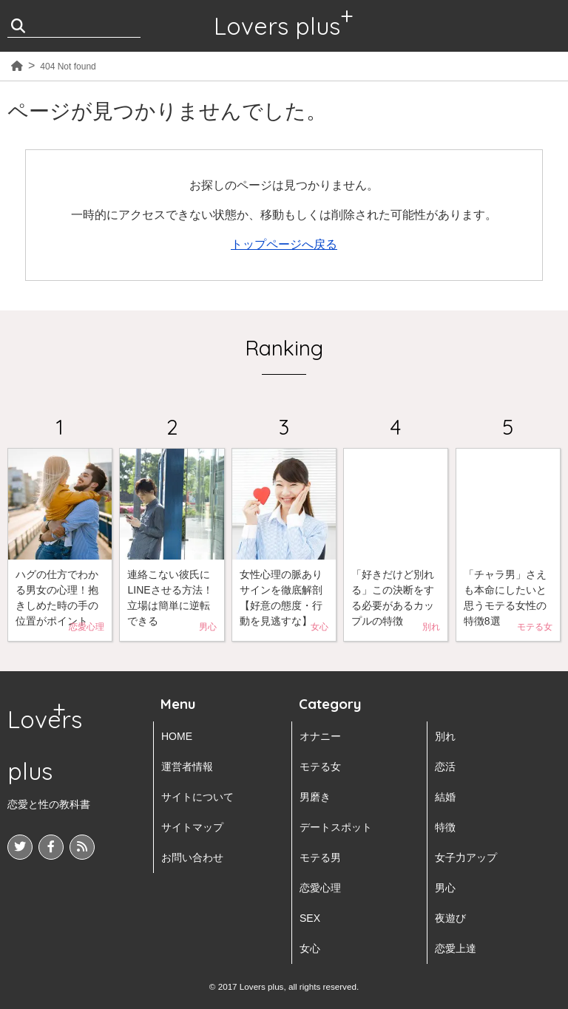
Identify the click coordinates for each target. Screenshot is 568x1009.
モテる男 (320, 857)
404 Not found (67, 66)
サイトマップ (192, 827)
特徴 (445, 827)
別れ (445, 736)
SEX (310, 918)
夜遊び (450, 918)
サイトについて (197, 797)
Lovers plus (277, 26)
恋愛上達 (455, 948)
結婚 (445, 797)
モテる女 (320, 766)
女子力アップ (466, 857)
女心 (310, 948)
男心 (445, 888)
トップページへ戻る (284, 244)
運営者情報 (187, 766)
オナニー (320, 736)
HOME (176, 736)
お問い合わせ (192, 857)
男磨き (315, 797)
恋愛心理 (320, 888)
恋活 (445, 766)
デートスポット (336, 827)
